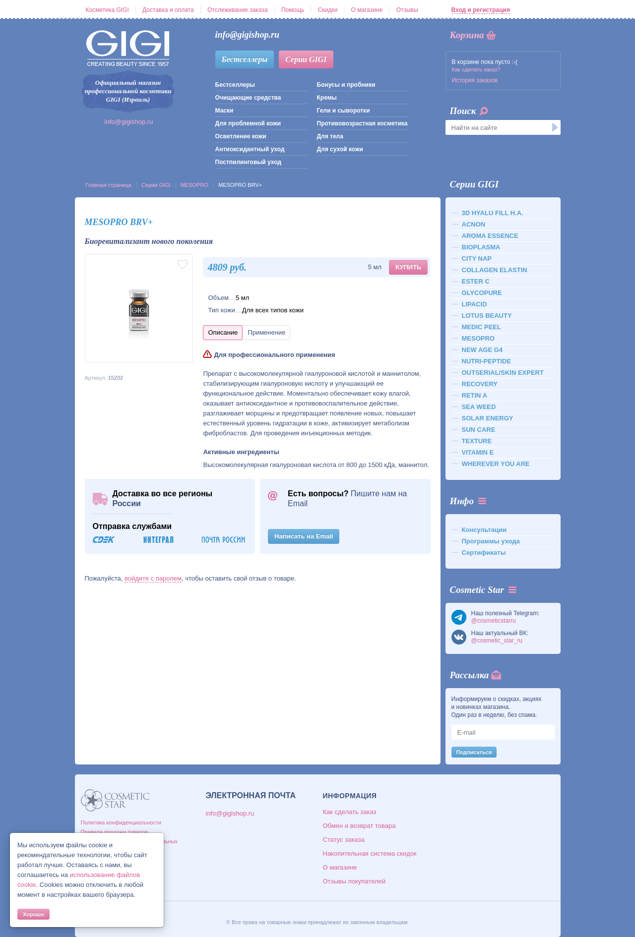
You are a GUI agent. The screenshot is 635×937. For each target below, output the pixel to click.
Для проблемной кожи (248, 123)
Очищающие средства (248, 97)
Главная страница (108, 185)
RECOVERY (480, 384)
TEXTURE (477, 441)
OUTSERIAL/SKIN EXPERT (503, 372)
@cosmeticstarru (493, 620)
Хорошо (33, 914)
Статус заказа (344, 839)
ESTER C (476, 281)
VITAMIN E (478, 452)
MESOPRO (194, 185)
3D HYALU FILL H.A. (492, 213)
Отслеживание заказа (237, 9)
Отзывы (407, 9)
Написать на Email (303, 536)
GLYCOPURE (482, 292)
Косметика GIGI (107, 9)
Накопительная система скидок (370, 853)
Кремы (327, 97)
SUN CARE (479, 429)
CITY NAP (477, 258)
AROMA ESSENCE (490, 235)
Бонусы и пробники (346, 84)
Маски (224, 110)
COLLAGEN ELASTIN (494, 270)
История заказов (475, 80)
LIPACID (474, 304)
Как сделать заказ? (476, 69)
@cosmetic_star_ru (497, 640)
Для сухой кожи (340, 149)
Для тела (330, 136)
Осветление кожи (240, 136)
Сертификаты (484, 552)
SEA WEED (479, 406)
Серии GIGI (305, 59)
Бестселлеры (245, 59)
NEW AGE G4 (482, 349)
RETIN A (475, 395)
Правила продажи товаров (114, 832)
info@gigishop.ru (129, 121)
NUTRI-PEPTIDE (486, 361)
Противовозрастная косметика (362, 123)
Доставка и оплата (168, 9)
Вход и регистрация (480, 9)
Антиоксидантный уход (250, 149)
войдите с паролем (153, 578)
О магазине (367, 9)
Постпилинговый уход (248, 162)
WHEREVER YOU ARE (496, 464)
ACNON (474, 224)
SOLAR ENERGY (487, 418)
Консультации (484, 529)
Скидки (328, 9)
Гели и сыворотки (343, 110)
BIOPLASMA (481, 247)
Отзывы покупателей (354, 881)
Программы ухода (491, 541)
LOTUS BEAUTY (487, 315)
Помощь (292, 9)
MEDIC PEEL (481, 327)
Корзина (467, 35)
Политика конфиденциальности (121, 822)
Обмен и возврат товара (359, 825)
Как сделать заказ (350, 812)
